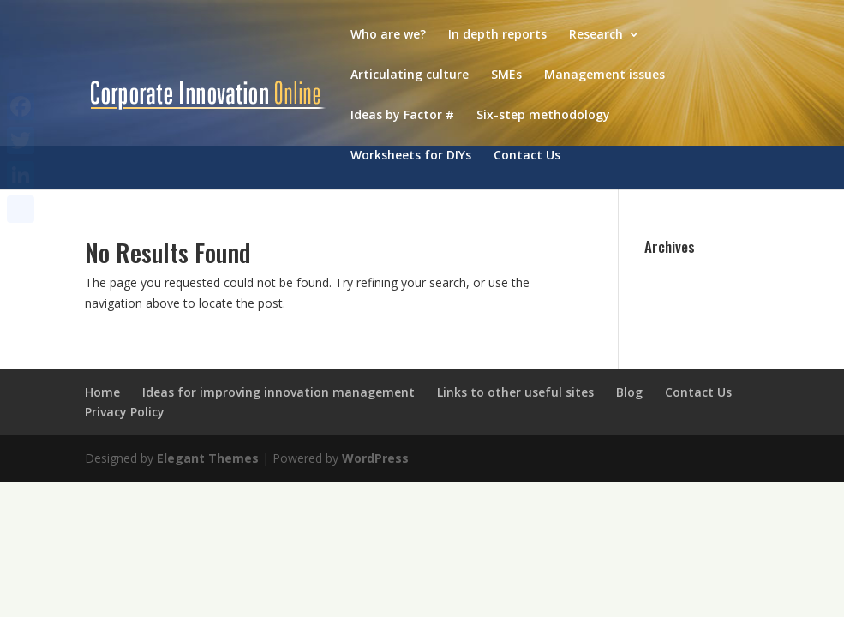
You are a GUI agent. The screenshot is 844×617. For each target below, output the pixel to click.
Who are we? (388, 35)
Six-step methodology (543, 116)
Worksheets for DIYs (410, 156)
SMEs (506, 75)
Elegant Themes (208, 458)
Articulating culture (409, 75)
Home (102, 392)
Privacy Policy (125, 412)
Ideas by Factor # (402, 116)
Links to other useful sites (515, 392)
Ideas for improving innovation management (278, 392)
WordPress (375, 458)
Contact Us (527, 156)
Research (596, 35)
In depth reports (497, 35)
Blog (629, 392)
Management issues (604, 75)
